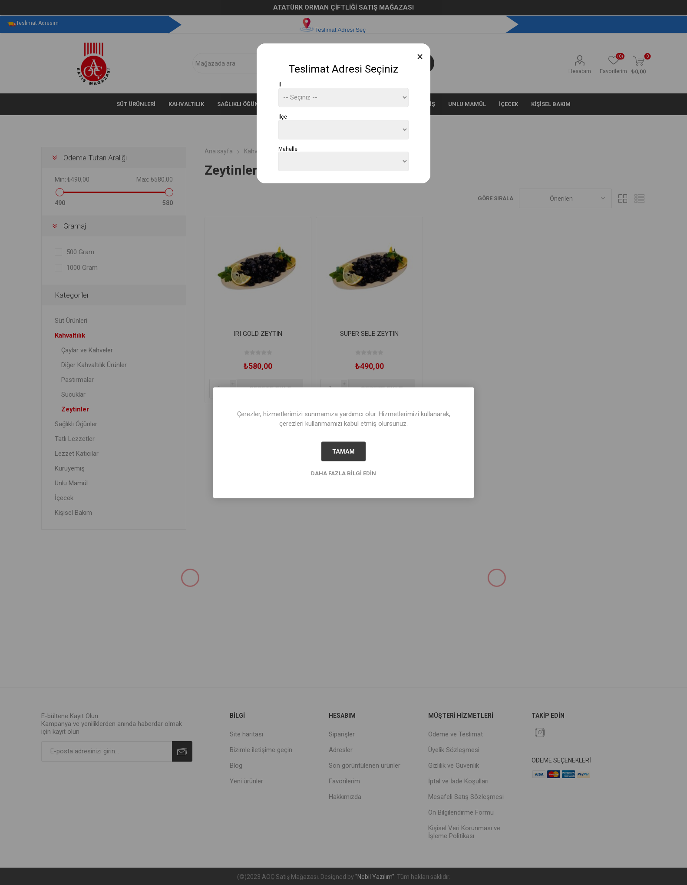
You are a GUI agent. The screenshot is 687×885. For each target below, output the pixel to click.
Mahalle (287, 149)
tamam (343, 451)
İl (279, 85)
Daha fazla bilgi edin (343, 473)
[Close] (420, 56)
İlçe (282, 117)
